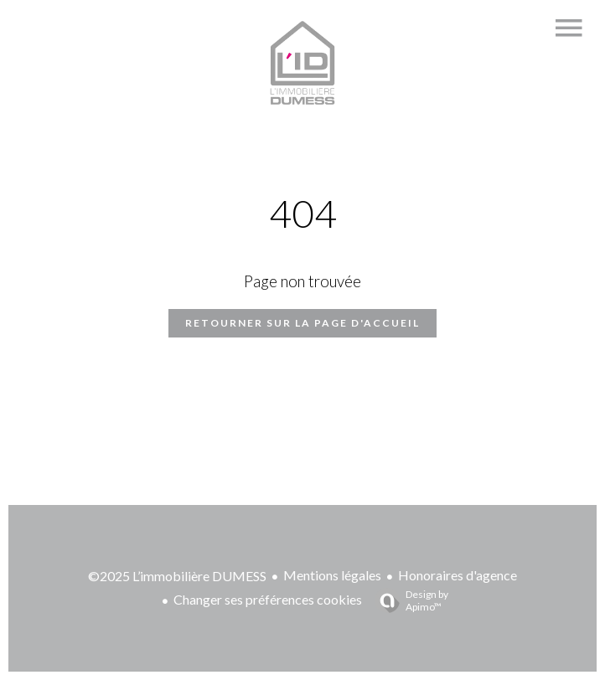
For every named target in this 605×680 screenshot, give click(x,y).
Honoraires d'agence (457, 575)
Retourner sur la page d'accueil (302, 323)
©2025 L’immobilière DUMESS (177, 576)
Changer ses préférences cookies (267, 599)
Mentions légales (332, 575)
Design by (407, 600)
